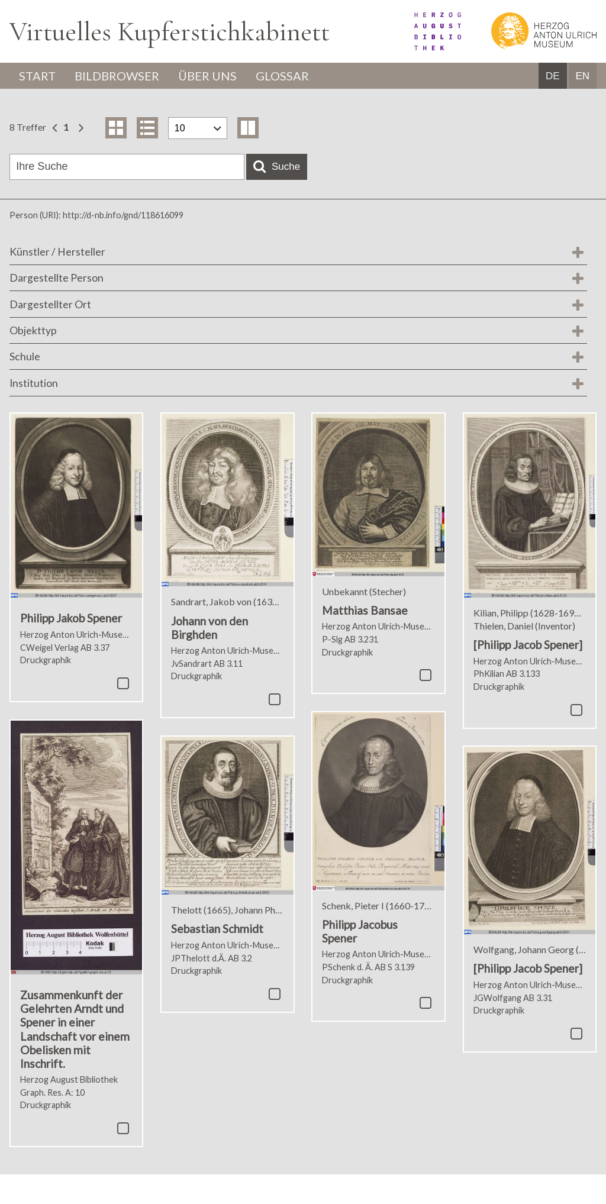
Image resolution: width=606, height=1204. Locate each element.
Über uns (207, 76)
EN (582, 76)
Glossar (282, 76)
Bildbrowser (117, 76)
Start (37, 76)
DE (553, 76)
